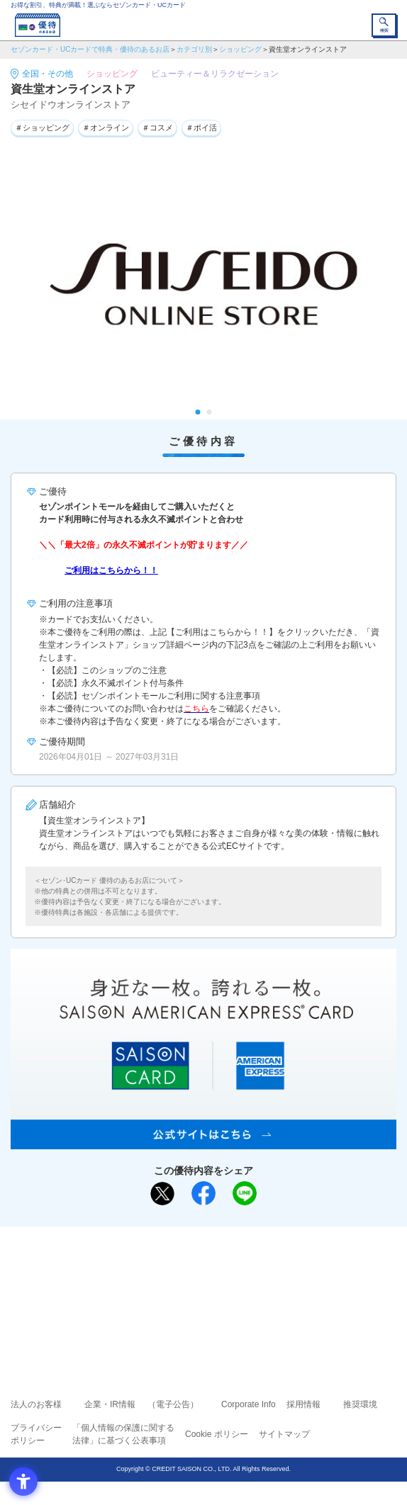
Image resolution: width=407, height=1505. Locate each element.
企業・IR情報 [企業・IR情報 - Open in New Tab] (109, 1404)
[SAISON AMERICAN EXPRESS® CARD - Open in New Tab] (203, 1141)
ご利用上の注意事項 (146, 1268)
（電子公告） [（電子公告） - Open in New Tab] (173, 1404)
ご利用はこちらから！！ (111, 570)
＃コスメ (157, 127)
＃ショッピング (42, 127)
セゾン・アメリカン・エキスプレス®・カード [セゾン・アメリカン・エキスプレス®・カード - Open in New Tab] (198, 1306)
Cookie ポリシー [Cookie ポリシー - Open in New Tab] (216, 1434)
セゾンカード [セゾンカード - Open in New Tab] (161, 1288)
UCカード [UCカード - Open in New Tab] (241, 1288)
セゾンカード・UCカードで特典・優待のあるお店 (90, 49)
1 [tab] (198, 412)
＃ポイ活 (201, 127)
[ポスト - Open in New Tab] (162, 1194)
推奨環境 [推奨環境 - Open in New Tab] (360, 1404)
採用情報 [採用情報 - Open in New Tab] (303, 1404)
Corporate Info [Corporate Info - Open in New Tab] (248, 1404)
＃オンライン (105, 127)
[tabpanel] (203, 284)
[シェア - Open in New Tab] (203, 1193)
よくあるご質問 (258, 1268)
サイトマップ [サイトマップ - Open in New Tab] (284, 1434)
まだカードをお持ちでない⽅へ (197, 1242)
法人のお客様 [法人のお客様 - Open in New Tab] (36, 1404)
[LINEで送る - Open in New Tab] (245, 1193)
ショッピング (240, 49)
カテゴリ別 (194, 49)
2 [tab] (209, 412)
